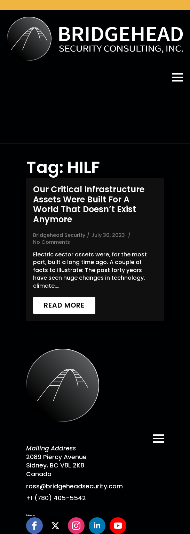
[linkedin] (97, 525)
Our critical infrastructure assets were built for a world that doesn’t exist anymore (88, 205)
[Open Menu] (177, 77)
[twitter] (55, 525)
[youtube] (118, 525)
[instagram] (76, 525)
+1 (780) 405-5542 (56, 498)
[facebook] (34, 525)
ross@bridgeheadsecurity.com (74, 486)
